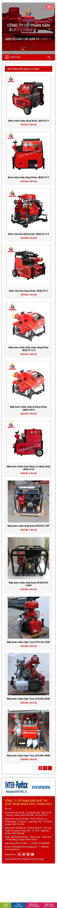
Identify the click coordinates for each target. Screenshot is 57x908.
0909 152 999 (21, 843)
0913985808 (33, 905)
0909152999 (49, 905)
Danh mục (15, 57)
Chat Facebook (18, 905)
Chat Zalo (5, 905)
